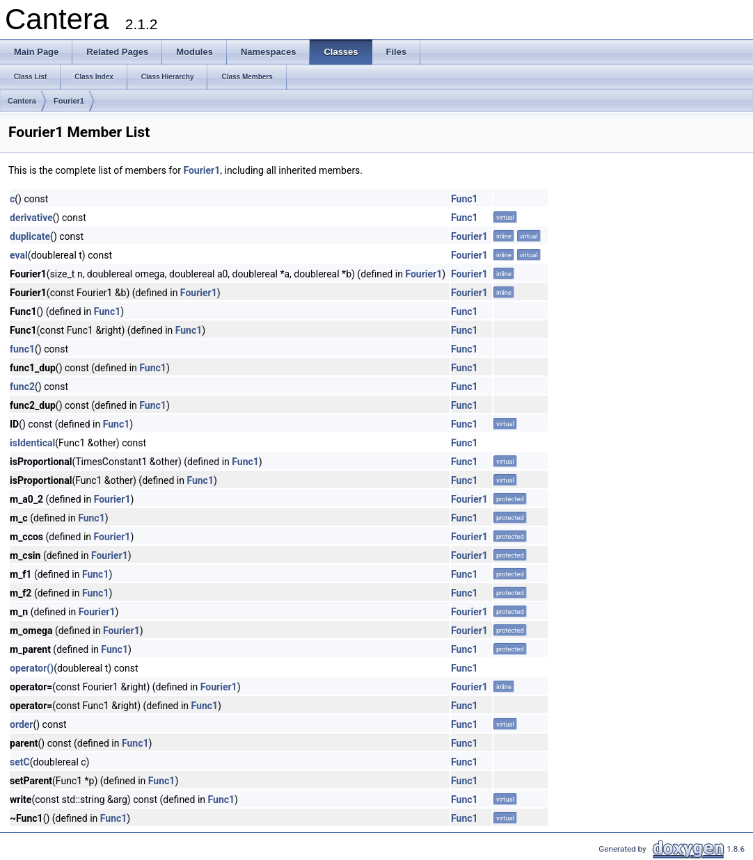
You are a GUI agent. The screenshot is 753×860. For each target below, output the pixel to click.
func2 (22, 386)
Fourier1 (69, 101)
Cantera (22, 101)
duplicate (30, 236)
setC (20, 762)
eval (19, 255)
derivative (31, 217)
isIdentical (32, 442)
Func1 (464, 198)
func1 (22, 349)
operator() (32, 668)
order (21, 724)
